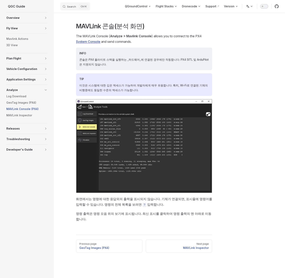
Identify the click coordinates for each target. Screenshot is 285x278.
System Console (88, 42)
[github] (276, 6)
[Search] (75, 6)
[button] (46, 18)
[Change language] (249, 6)
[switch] (264, 6)
